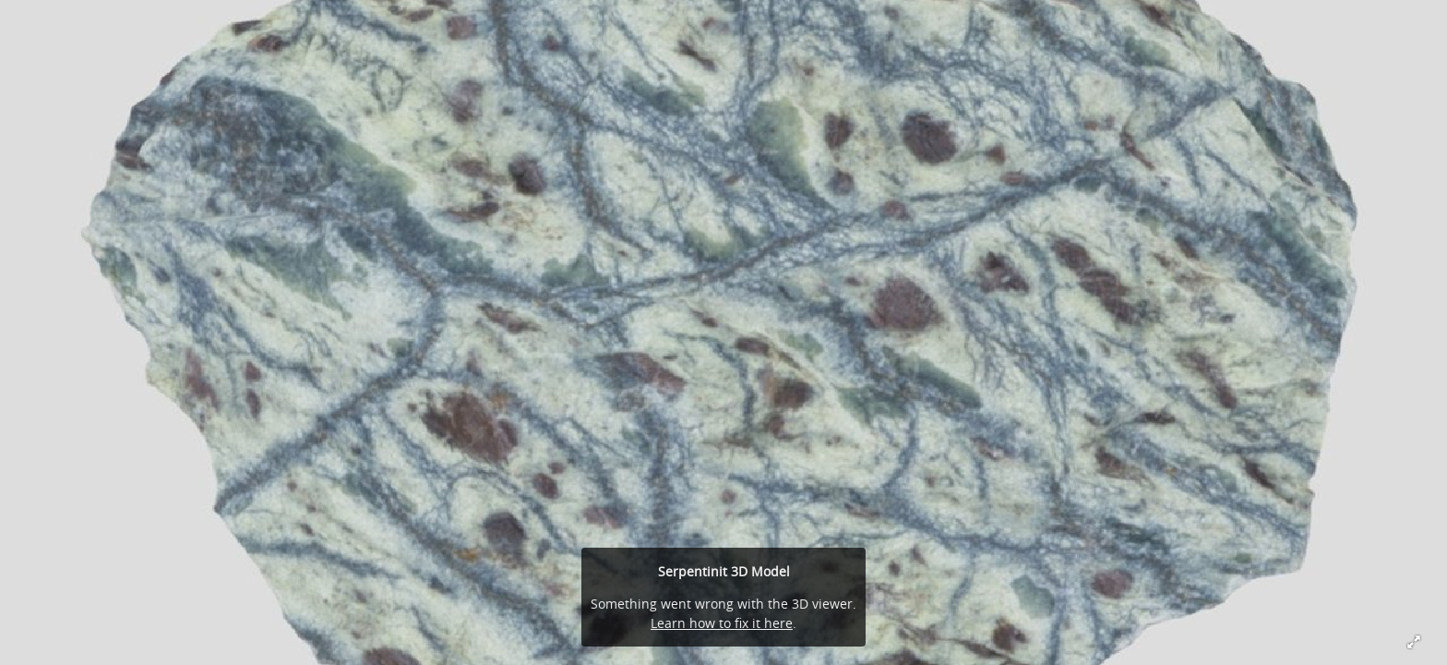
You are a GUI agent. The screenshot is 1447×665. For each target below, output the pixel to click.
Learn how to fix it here (722, 623)
